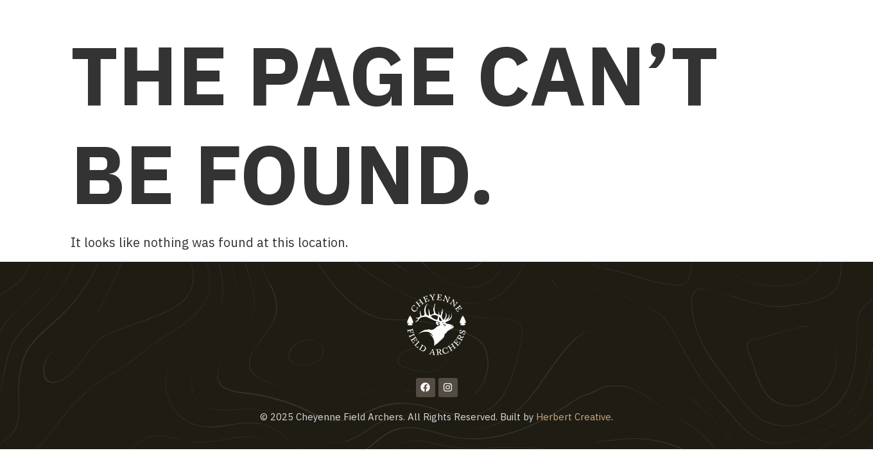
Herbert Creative (573, 417)
